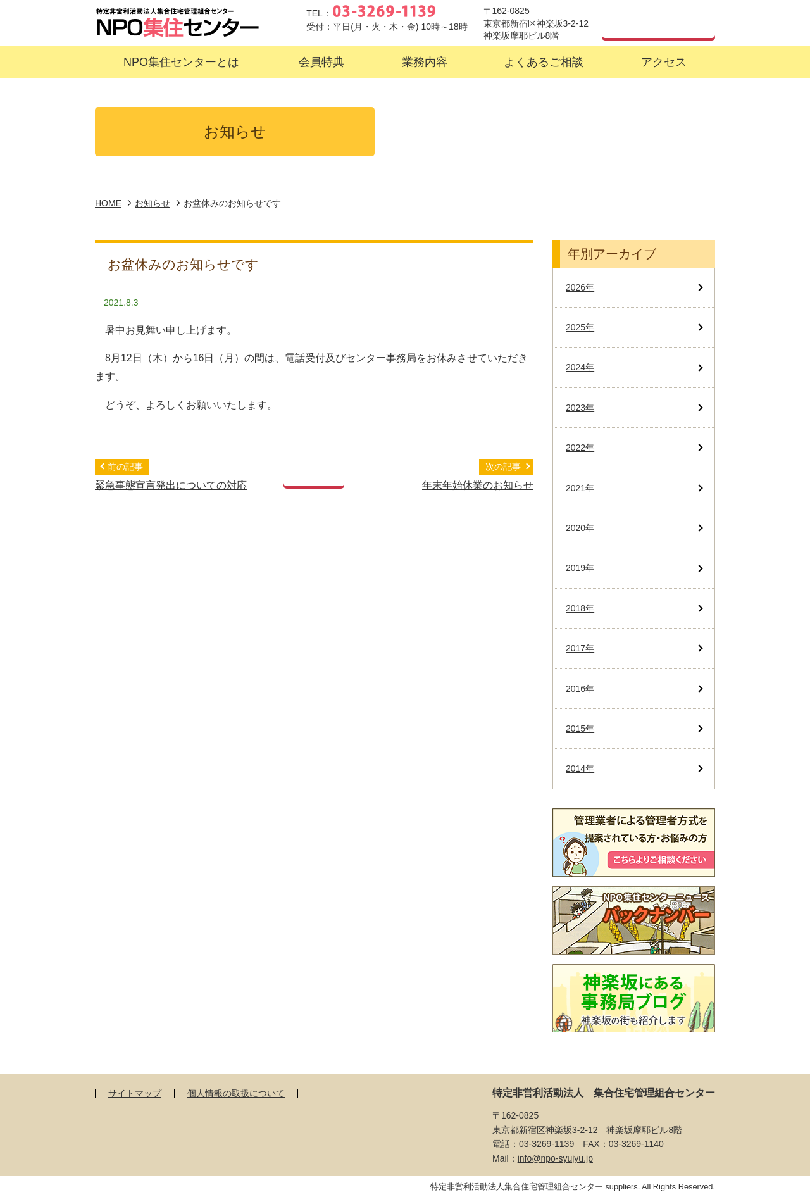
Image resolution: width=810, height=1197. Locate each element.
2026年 (580, 287)
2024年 (580, 367)
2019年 (580, 568)
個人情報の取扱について (236, 1093)
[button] (181, 62)
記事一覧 (314, 473)
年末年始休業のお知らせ (477, 485)
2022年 (580, 447)
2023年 (580, 408)
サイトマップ (134, 1093)
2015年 (580, 729)
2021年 (580, 488)
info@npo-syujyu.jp (555, 1158)
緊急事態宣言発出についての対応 (171, 485)
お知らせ (152, 203)
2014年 (580, 768)
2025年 (580, 327)
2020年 (580, 528)
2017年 (580, 648)
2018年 (580, 608)
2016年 (580, 689)
